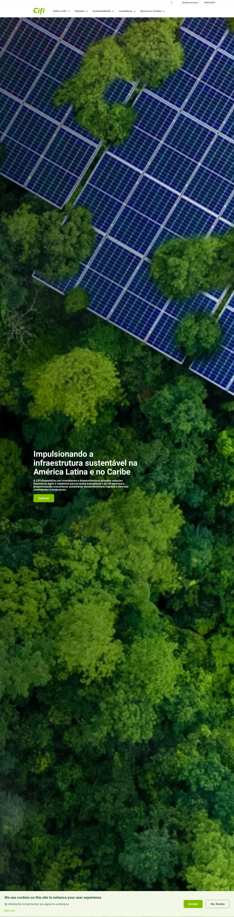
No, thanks (218, 905)
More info (9, 912)
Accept (193, 905)
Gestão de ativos (190, 2)
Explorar (43, 498)
